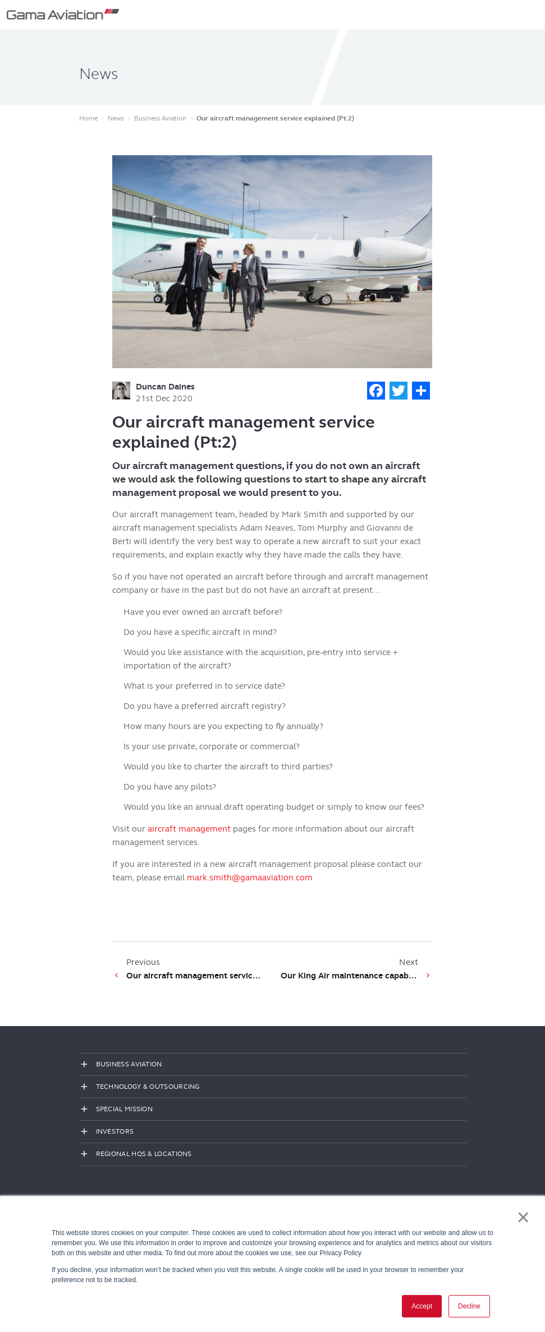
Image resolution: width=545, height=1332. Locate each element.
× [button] (523, 1217)
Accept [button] (421, 1306)
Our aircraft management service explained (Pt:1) (195, 975)
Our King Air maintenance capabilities (349, 975)
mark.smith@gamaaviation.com (250, 877)
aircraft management (189, 828)
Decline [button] (469, 1306)
